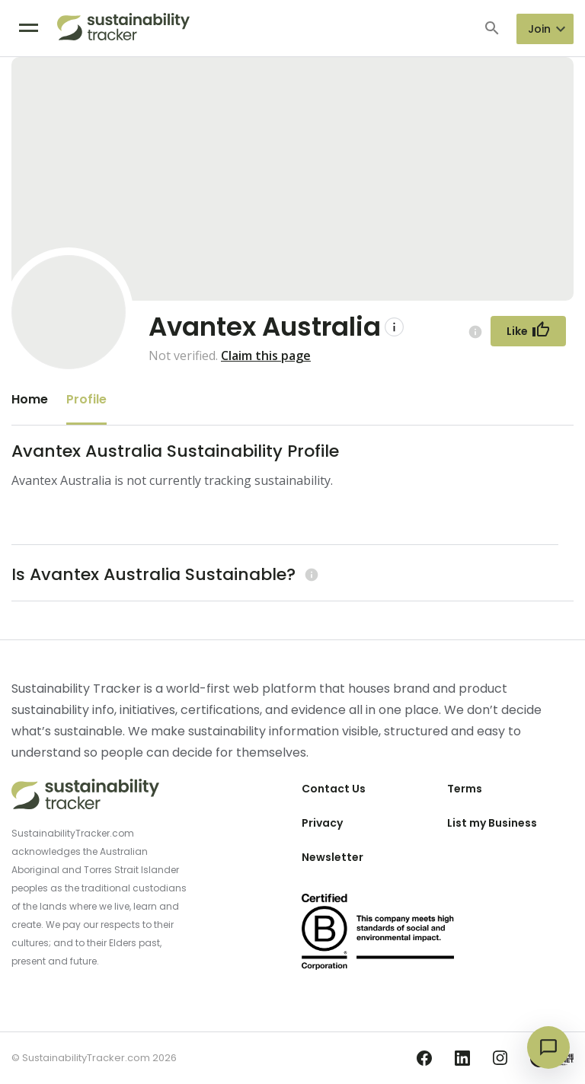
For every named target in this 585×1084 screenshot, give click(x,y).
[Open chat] (548, 1047)
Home (29, 399)
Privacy (322, 823)
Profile (86, 399)
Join (539, 29)
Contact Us (334, 788)
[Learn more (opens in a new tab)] (309, 574)
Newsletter (332, 857)
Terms (464, 788)
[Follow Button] (528, 331)
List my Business (492, 823)
